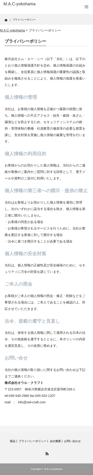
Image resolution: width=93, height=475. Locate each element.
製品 (12, 441)
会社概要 (55, 441)
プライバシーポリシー (32, 441)
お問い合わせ (72, 441)
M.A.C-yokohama (53, 469)
